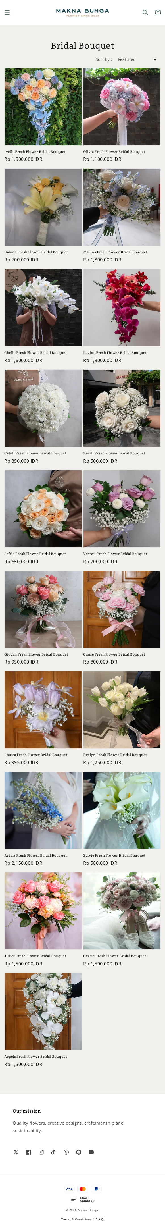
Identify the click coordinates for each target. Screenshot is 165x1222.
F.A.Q (100, 1219)
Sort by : (104, 59)
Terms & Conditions (76, 1219)
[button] (7, 12)
